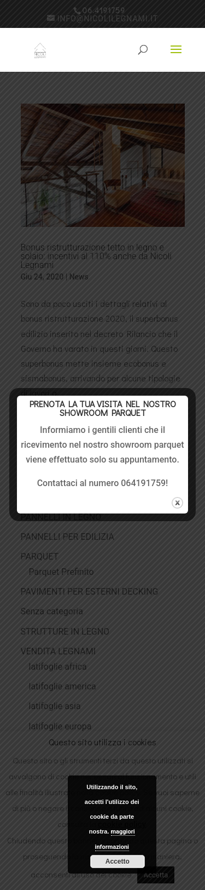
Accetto (118, 861)
